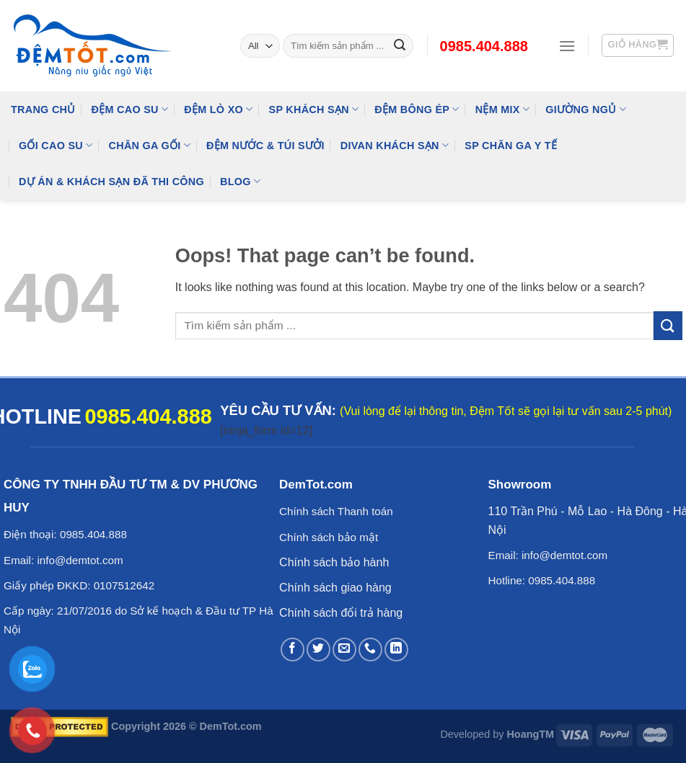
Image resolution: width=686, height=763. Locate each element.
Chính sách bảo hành (334, 562)
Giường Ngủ (585, 109)
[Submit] (668, 325)
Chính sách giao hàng (335, 587)
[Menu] (567, 45)
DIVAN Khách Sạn (394, 145)
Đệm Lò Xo (218, 109)
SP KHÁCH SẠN (314, 109)
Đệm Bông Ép (416, 109)
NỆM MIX (502, 109)
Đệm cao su (130, 109)
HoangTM (530, 734)
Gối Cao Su (56, 145)
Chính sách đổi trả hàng (341, 613)
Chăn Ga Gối (149, 145)
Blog (240, 181)
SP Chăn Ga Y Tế (511, 145)
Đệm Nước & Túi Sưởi (265, 145)
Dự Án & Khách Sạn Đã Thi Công (111, 181)
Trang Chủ (43, 109)
